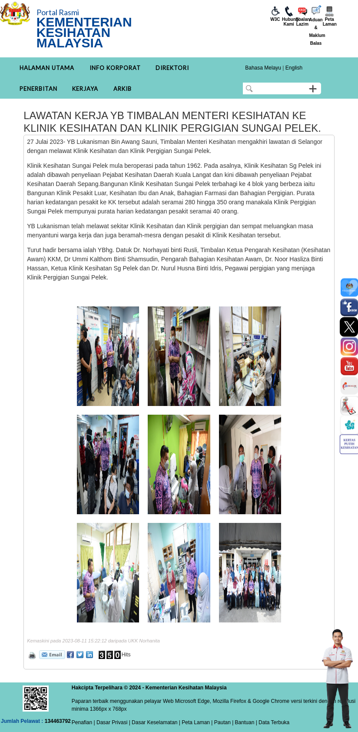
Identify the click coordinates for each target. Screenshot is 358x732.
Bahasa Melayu (263, 68)
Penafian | (83, 722)
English (293, 68)
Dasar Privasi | (112, 722)
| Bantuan (243, 722)
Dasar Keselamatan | (155, 722)
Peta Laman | (197, 722)
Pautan (222, 722)
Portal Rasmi (57, 12)
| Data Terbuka (271, 722)
